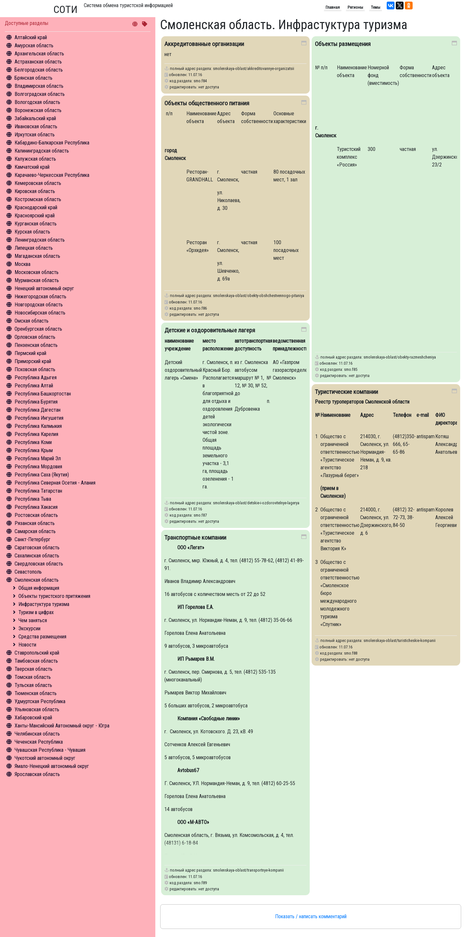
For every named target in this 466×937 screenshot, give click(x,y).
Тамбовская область (36, 661)
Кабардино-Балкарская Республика (52, 143)
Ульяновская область (37, 709)
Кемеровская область (38, 183)
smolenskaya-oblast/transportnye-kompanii (248, 870)
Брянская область (33, 78)
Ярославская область (37, 774)
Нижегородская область (40, 296)
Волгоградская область (40, 94)
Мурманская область (37, 280)
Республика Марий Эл (38, 458)
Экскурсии (29, 628)
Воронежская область (38, 110)
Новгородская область (39, 305)
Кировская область (35, 191)
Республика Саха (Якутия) (42, 475)
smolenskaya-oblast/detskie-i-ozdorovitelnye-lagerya (256, 502)
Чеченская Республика (39, 742)
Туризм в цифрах (36, 612)
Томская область (33, 677)
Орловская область (35, 337)
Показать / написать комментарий (311, 916)
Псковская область (35, 369)
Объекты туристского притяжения (54, 596)
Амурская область (34, 45)
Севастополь (28, 572)
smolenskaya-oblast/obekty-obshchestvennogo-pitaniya (258, 295)
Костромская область (38, 199)
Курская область (32, 232)
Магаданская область (37, 256)
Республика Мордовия (38, 466)
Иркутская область (35, 134)
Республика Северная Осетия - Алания (55, 483)
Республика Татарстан (38, 491)
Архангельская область (39, 54)
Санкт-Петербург (32, 539)
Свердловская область (39, 564)
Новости (27, 645)
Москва (22, 264)
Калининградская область (42, 151)
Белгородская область (39, 70)
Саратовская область (37, 547)
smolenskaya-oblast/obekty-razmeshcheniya (399, 357)
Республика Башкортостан (43, 394)
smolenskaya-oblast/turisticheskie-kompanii (399, 640)
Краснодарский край (36, 207)
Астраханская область (38, 62)
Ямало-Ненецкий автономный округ (52, 766)
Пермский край (30, 353)
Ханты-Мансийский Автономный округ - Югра (62, 726)
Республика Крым (34, 450)
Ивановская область (36, 126)
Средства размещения (42, 637)
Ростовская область (36, 515)
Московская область (37, 272)
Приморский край (33, 361)
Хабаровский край (33, 717)
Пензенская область (36, 345)
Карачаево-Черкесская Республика (52, 175)
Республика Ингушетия (39, 418)
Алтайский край (31, 37)
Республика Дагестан (38, 410)
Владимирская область (39, 86)
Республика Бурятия (36, 402)
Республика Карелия (36, 434)
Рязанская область (35, 523)
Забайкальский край (35, 118)
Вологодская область (37, 102)
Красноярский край (35, 215)
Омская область (32, 321)
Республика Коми (33, 442)
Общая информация (38, 588)
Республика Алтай (34, 386)
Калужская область (35, 159)
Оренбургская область (38, 329)
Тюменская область (36, 693)
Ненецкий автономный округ (44, 288)
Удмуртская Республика (40, 701)
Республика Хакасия (36, 507)
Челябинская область (37, 734)
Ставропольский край (37, 653)
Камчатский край (32, 167)
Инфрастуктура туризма (43, 604)
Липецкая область (34, 248)
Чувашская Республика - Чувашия (50, 750)
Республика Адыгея (36, 377)
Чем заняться (32, 620)
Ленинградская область (40, 240)
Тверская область (33, 669)
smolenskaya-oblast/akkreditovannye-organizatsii (253, 68)
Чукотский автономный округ (45, 758)
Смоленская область (37, 580)
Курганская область (36, 224)
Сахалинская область (37, 556)
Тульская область (33, 685)
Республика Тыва (33, 499)
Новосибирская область (40, 313)
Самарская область (35, 531)
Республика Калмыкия (38, 426)
